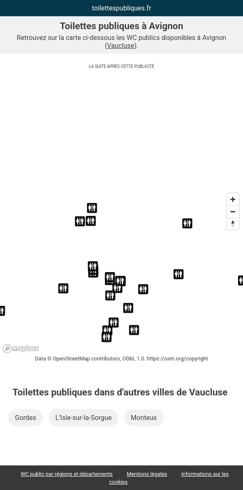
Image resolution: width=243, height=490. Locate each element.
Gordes (25, 418)
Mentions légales (147, 474)
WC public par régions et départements (66, 474)
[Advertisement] (121, 130)
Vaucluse (120, 46)
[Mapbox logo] (20, 348)
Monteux (143, 418)
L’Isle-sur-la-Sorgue (83, 418)
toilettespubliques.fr (121, 8)
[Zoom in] (233, 199)
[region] (121, 272)
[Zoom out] (233, 211)
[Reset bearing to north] (233, 224)
